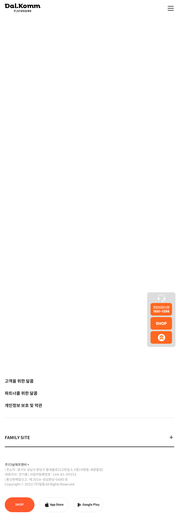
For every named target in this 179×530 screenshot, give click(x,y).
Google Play (88, 504)
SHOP (19, 505)
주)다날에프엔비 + (17, 465)
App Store (54, 504)
